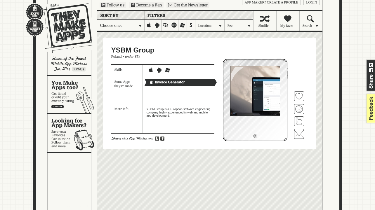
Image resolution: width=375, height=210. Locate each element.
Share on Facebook (371, 70)
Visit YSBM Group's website (299, 109)
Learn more (79, 69)
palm (174, 25)
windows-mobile (182, 25)
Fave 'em (299, 96)
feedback (370, 108)
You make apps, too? (72, 94)
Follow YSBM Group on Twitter (299, 121)
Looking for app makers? (72, 133)
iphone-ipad (149, 25)
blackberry (166, 25)
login (311, 2)
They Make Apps (64, 28)
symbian (191, 25)
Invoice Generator (167, 82)
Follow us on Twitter (113, 5)
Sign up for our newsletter (187, 5)
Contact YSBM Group (299, 134)
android (157, 25)
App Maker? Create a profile (271, 2)
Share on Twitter (371, 65)
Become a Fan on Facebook (146, 5)
